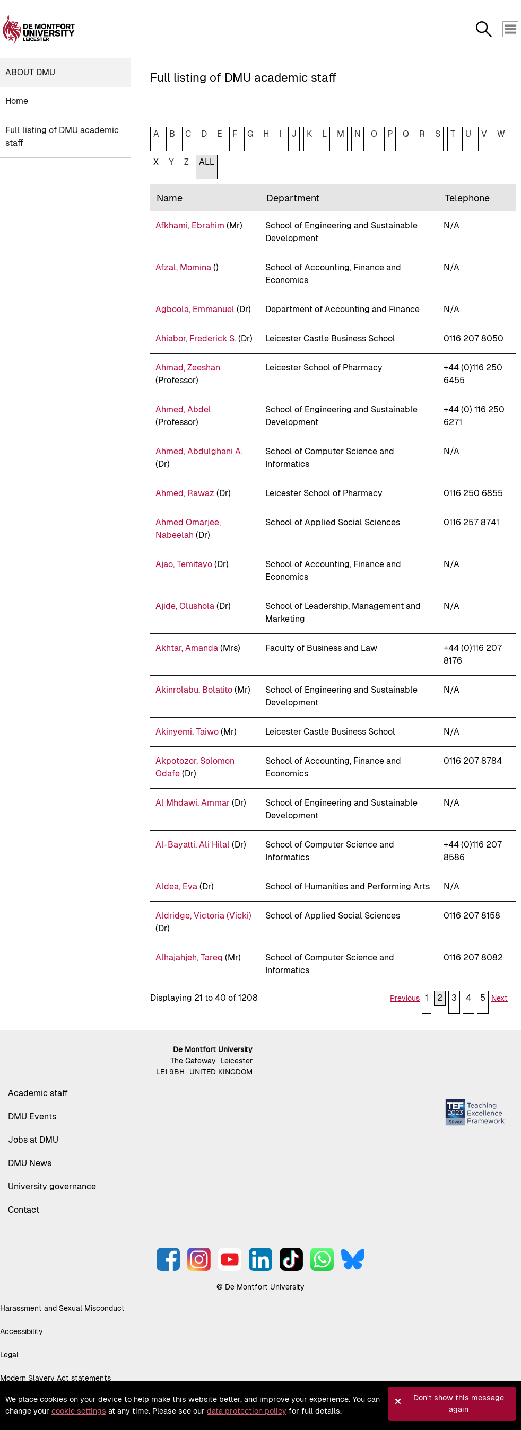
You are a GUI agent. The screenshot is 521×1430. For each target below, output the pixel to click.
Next (499, 998)
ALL (206, 162)
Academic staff (38, 1093)
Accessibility (21, 1331)
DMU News (29, 1163)
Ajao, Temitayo (183, 564)
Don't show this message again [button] (458, 1403)
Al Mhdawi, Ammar (192, 803)
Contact (23, 1210)
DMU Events (32, 1116)
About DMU (30, 72)
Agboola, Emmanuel (195, 309)
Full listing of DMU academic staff (62, 136)
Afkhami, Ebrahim (189, 225)
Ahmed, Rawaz (184, 493)
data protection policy (246, 1411)
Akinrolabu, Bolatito (193, 690)
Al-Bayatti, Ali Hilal (192, 845)
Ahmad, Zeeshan (187, 368)
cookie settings (78, 1411)
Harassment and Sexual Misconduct (62, 1308)
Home (16, 101)
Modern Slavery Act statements (55, 1378)
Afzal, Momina (183, 267)
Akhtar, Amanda (186, 648)
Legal (9, 1354)
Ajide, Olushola (184, 606)
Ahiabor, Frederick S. (195, 338)
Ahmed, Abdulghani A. (198, 451)
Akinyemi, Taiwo (187, 732)
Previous (405, 998)
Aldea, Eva (176, 886)
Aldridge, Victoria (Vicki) (203, 916)
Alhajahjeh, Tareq (189, 957)
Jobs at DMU (33, 1140)
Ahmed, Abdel (183, 409)
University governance (52, 1186)
